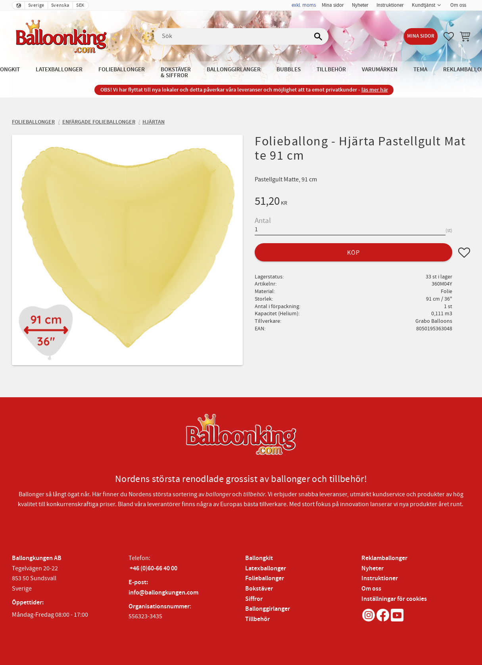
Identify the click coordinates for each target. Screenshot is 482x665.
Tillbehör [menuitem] (331, 69)
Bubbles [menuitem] (289, 69)
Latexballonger (265, 568)
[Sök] (318, 36)
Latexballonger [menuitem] (59, 69)
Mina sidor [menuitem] (333, 5)
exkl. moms (304, 5)
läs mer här (374, 89)
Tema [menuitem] (420, 69)
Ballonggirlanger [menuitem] (234, 69)
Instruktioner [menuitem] (390, 5)
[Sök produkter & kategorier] (241, 36)
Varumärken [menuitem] (380, 69)
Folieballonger (264, 578)
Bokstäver (259, 589)
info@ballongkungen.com (163, 593)
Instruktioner (379, 578)
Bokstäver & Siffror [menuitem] (176, 72)
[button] (449, 36)
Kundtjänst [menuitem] (423, 5)
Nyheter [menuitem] (360, 5)
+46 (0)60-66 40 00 (153, 568)
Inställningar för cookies (394, 599)
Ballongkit (259, 558)
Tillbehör (257, 619)
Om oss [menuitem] (458, 5)
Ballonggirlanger (267, 609)
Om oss (371, 589)
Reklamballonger (384, 558)
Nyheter (372, 568)
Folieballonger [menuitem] (121, 69)
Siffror (254, 599)
